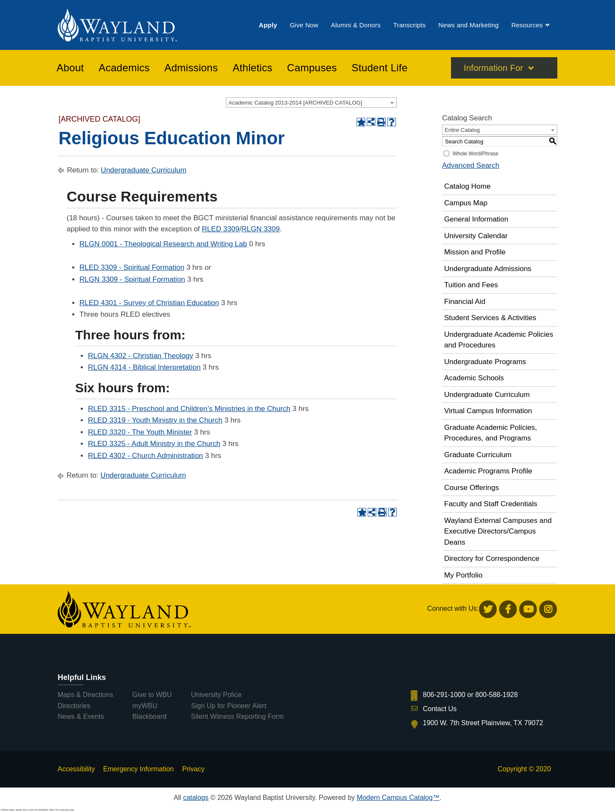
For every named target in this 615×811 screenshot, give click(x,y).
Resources (527, 25)
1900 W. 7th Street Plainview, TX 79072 (483, 722)
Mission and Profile (475, 252)
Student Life (379, 68)
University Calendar (475, 236)
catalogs (196, 797)
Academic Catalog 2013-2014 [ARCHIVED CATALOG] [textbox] (295, 102)
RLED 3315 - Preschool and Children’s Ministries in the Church (189, 409)
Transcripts (409, 25)
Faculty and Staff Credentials (490, 504)
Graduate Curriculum (478, 455)
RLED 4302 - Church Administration (145, 456)
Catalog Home (467, 186)
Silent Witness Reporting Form (237, 716)
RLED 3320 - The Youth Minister (140, 432)
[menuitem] (268, 25)
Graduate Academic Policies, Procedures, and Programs (490, 433)
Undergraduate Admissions (487, 269)
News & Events (81, 716)
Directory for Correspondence (491, 558)
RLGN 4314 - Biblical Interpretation (144, 367)
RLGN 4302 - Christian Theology (140, 356)
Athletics (252, 68)
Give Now (304, 25)
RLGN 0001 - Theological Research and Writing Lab (163, 244)
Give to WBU (152, 694)
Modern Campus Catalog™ (398, 797)
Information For (493, 68)
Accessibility (76, 769)
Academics (124, 68)
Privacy (193, 769)
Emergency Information (138, 769)
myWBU (145, 705)
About (70, 68)
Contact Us (440, 708)
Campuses (312, 68)
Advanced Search (470, 165)
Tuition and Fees (471, 285)
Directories (74, 705)
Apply (268, 25)
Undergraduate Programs (485, 362)
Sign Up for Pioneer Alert (228, 705)
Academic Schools (474, 378)
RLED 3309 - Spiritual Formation (131, 267)
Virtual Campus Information (488, 411)
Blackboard (149, 716)
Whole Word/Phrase (475, 154)
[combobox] (311, 102)
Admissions (191, 68)
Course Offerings (471, 488)
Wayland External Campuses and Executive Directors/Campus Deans (498, 531)
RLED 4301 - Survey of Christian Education (149, 303)
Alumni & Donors (356, 25)
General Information (476, 219)
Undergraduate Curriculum (143, 170)
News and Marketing (468, 25)
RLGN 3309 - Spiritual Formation (132, 279)
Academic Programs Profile (488, 471)
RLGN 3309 (260, 229)
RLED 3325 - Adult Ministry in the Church (154, 444)
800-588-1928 (496, 694)
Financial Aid (464, 302)
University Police (216, 694)
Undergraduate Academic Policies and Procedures (498, 340)
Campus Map (465, 203)
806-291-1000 (444, 694)
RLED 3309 (221, 229)
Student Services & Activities (490, 318)
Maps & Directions (85, 694)
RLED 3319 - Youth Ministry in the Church (155, 420)
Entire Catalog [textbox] (462, 130)
